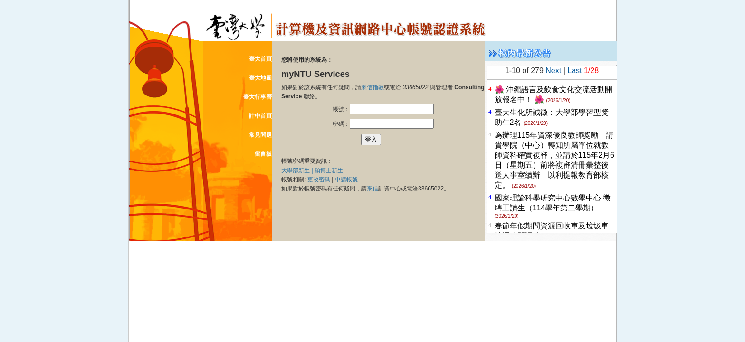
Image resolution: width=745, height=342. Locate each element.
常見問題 (260, 135)
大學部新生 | (298, 170)
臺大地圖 (260, 78)
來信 (372, 188)
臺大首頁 (260, 59)
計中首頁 (260, 116)
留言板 (263, 154)
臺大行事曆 (257, 97)
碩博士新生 (329, 170)
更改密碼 (318, 179)
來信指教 (372, 87)
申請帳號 (346, 179)
